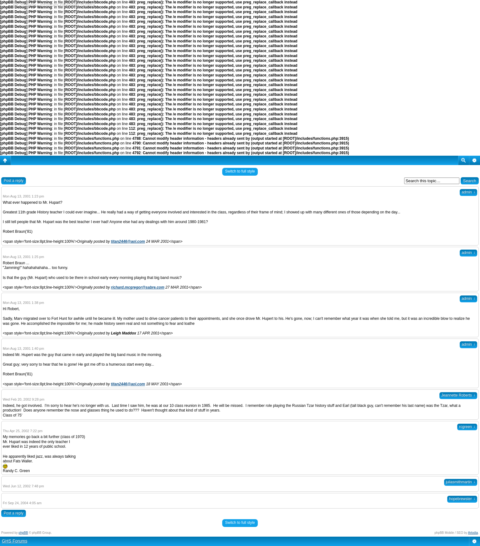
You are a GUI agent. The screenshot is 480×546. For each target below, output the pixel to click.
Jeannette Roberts (458, 395)
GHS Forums (14, 541)
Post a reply (13, 180)
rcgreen (467, 427)
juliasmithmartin (460, 482)
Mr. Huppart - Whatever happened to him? (53, 4)
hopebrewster (462, 499)
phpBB (23, 532)
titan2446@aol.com (128, 241)
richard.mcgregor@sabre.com (137, 287)
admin (468, 192)
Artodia (473, 532)
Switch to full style (240, 171)
